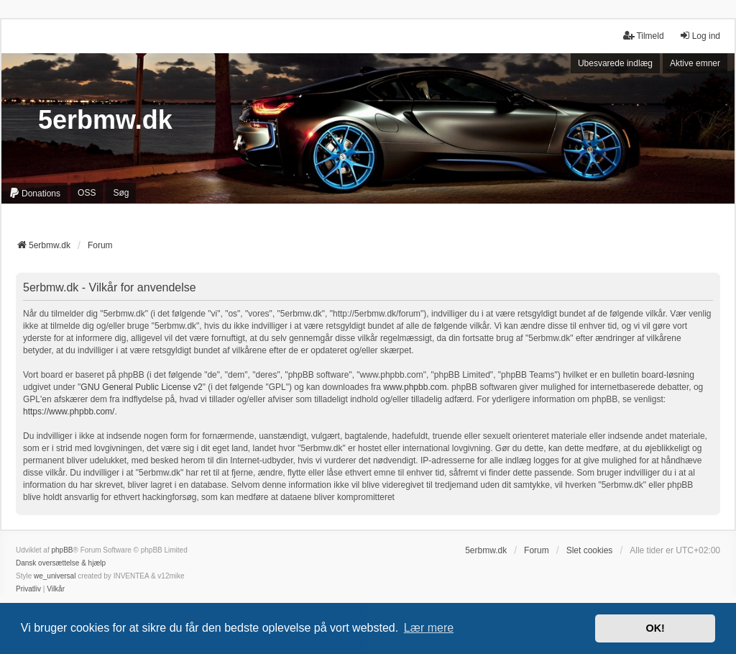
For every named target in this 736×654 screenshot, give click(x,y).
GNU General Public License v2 (141, 387)
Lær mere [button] (429, 628)
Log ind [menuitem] (699, 35)
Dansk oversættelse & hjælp (61, 563)
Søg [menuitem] (121, 193)
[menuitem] (34, 193)
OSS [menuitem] (87, 193)
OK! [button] (654, 628)
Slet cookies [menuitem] (589, 550)
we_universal (54, 576)
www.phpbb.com (414, 387)
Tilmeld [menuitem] (643, 35)
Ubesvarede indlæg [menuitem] (615, 63)
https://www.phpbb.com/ (68, 412)
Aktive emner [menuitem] (695, 63)
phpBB (62, 550)
